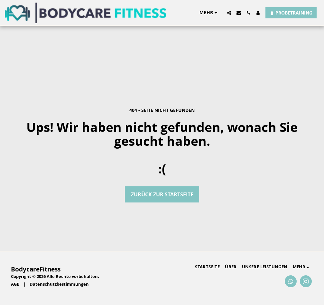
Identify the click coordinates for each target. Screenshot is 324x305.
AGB (15, 284)
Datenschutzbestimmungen (59, 284)
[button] (229, 13)
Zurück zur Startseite (162, 194)
